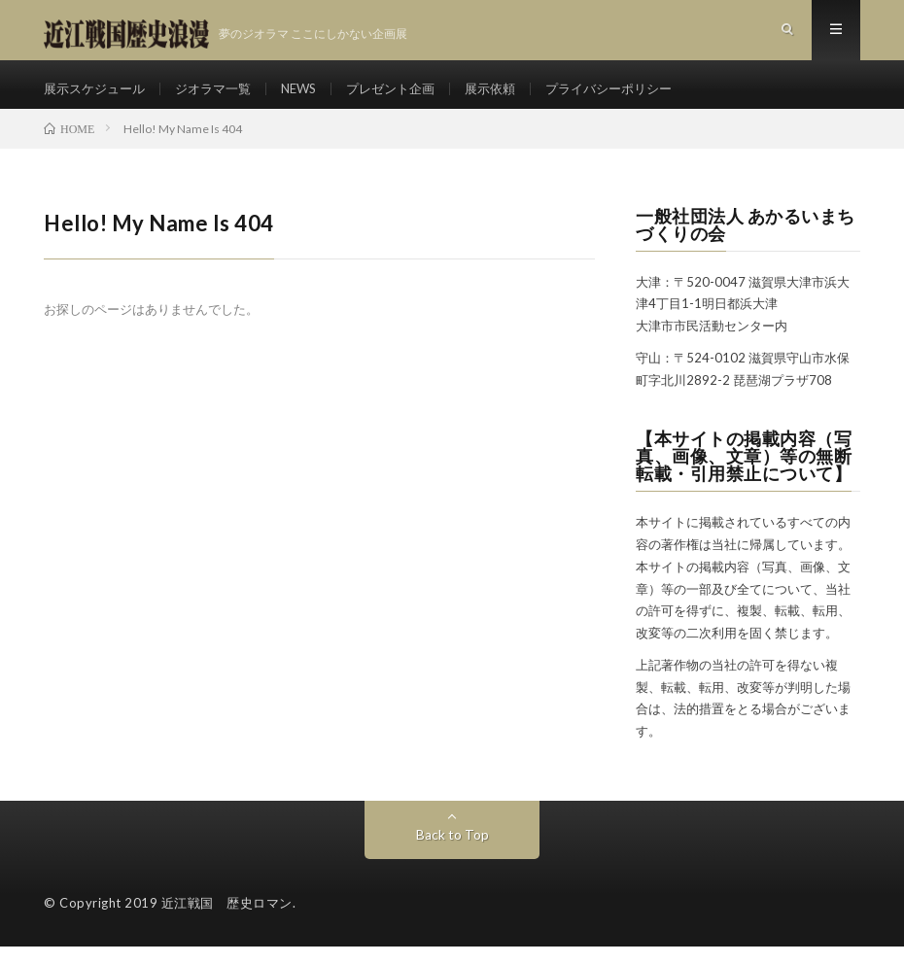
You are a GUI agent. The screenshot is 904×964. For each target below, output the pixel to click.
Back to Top (452, 852)
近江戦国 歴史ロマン (227, 920)
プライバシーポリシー (642, 96)
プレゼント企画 (411, 96)
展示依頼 (516, 96)
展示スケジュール (98, 96)
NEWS (314, 96)
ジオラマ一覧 (223, 96)
